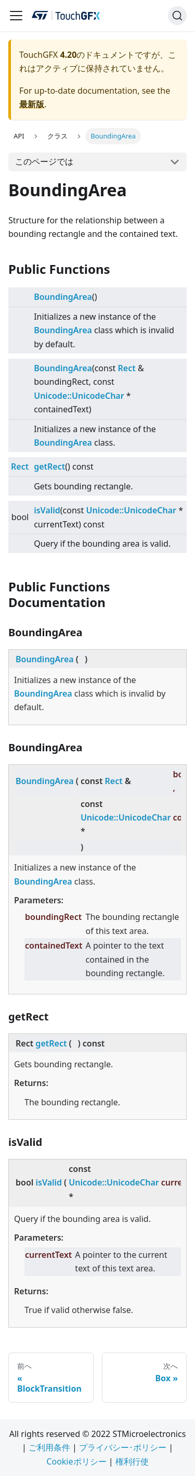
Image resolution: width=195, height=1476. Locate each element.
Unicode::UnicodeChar (79, 395)
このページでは (44, 161)
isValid (47, 510)
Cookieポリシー (76, 1461)
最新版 (31, 104)
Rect (127, 368)
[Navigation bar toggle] (16, 15)
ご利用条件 (49, 1447)
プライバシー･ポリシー (122, 1447)
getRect (49, 466)
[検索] (177, 15)
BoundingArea (63, 296)
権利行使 (132, 1461)
